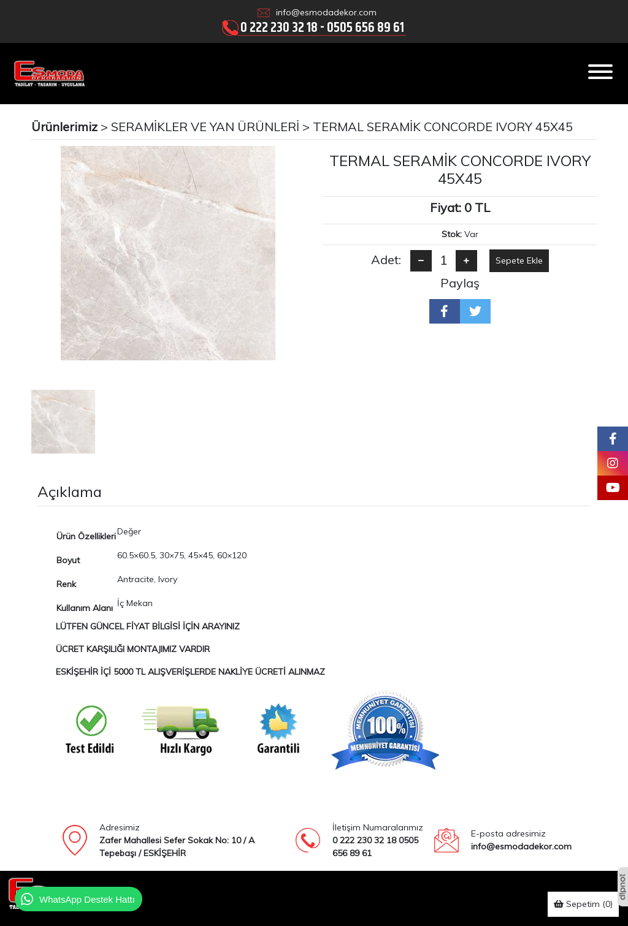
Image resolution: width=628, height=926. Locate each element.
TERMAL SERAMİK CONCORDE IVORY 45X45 (443, 126)
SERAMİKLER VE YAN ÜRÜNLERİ (205, 126)
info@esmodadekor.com (326, 12)
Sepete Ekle (519, 260)
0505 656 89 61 (365, 27)
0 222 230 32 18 (279, 27)
